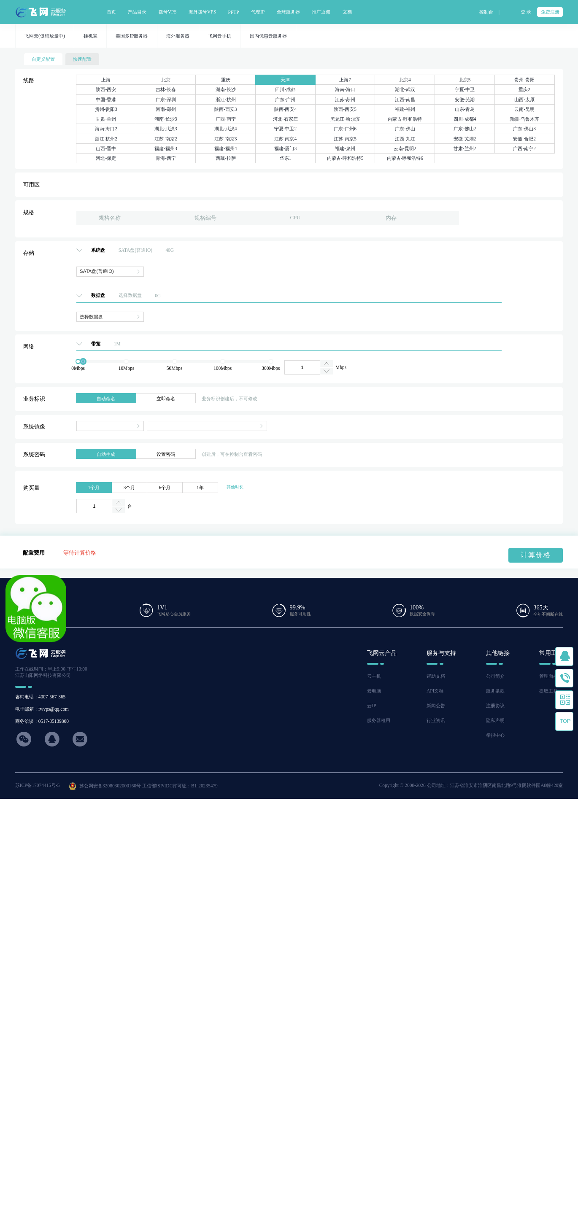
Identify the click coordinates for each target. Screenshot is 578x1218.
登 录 (526, 11)
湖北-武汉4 (225, 128)
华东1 (286, 158)
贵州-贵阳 (524, 79)
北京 (165, 79)
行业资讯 (436, 720)
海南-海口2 (106, 128)
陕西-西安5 (345, 109)
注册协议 (495, 705)
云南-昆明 (524, 109)
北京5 (465, 79)
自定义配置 (43, 59)
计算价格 (536, 554)
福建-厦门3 (285, 148)
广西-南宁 (226, 118)
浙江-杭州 (226, 99)
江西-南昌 (405, 99)
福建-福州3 (165, 148)
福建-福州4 (225, 148)
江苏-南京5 (345, 138)
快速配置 (82, 59)
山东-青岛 (465, 109)
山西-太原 (524, 99)
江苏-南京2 (165, 138)
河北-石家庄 (285, 118)
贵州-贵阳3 (106, 109)
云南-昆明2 (405, 148)
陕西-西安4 (285, 109)
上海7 (345, 79)
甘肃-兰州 (106, 118)
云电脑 (374, 690)
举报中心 (495, 735)
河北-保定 (106, 158)
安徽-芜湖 (465, 99)
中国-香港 (106, 99)
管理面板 (548, 676)
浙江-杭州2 (106, 138)
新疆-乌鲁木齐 (524, 118)
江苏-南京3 (225, 138)
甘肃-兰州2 (465, 148)
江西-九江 (405, 138)
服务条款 (495, 690)
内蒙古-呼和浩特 (405, 118)
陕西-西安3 (225, 109)
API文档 (435, 690)
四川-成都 (285, 89)
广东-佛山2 (465, 128)
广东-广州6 (345, 128)
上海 (106, 79)
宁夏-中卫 (465, 89)
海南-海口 (345, 89)
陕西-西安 (106, 89)
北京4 (405, 79)
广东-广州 (285, 99)
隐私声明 (495, 720)
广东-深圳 (166, 99)
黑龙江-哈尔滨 (345, 118)
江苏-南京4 (285, 138)
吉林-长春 (166, 89)
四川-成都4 (465, 118)
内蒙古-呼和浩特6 (405, 158)
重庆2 (524, 89)
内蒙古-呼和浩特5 (345, 158)
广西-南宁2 (524, 148)
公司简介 (495, 676)
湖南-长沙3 (165, 118)
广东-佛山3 (524, 128)
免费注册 (550, 11)
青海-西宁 (166, 158)
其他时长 (235, 487)
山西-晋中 (106, 148)
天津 (285, 79)
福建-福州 (405, 109)
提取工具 (548, 690)
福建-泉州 (345, 148)
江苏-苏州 (345, 99)
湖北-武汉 (405, 89)
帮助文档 (436, 676)
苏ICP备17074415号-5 (37, 785)
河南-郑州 (166, 109)
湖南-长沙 (226, 89)
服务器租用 (378, 720)
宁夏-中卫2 (285, 128)
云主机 (374, 676)
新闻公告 (436, 705)
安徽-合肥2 (524, 138)
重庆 (225, 79)
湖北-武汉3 (165, 128)
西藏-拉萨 (226, 158)
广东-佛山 (405, 128)
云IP (371, 705)
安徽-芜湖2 (465, 138)
